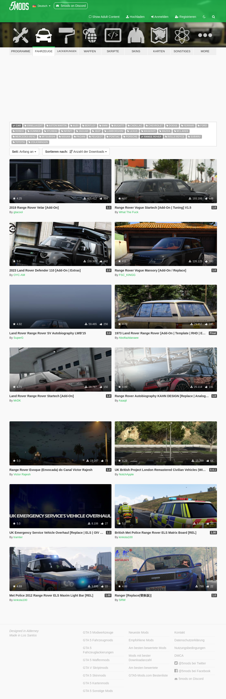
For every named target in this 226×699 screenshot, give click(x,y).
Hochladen (135, 17)
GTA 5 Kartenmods (96, 683)
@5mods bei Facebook (192, 671)
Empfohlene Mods (141, 640)
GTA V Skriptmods (95, 667)
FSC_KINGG (127, 275)
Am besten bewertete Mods (147, 648)
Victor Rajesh (21, 474)
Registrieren (185, 17)
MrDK (17, 400)
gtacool (18, 212)
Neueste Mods (139, 632)
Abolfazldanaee (129, 337)
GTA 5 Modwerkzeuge (98, 632)
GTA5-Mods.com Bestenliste (148, 675)
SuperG (18, 337)
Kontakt (179, 632)
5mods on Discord (188, 679)
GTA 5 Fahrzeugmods (98, 640)
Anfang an (24, 151)
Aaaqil (123, 400)
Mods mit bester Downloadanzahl (140, 658)
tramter (18, 537)
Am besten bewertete (143, 667)
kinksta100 (126, 537)
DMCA (178, 655)
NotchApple (126, 474)
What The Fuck (128, 212)
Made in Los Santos (23, 635)
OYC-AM (19, 275)
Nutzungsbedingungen (189, 648)
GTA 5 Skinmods (94, 675)
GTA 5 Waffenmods (96, 660)
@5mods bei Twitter (190, 663)
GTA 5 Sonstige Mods (98, 691)
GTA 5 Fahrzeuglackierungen (98, 650)
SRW (122, 600)
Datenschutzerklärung (189, 640)
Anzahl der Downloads (76, 151)
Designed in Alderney (24, 631)
